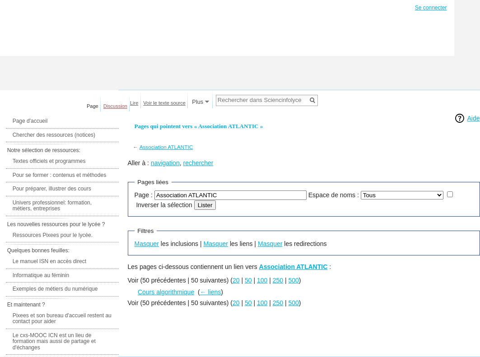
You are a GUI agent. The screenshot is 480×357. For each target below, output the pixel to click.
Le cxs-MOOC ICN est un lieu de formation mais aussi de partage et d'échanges (54, 341)
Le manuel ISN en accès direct (49, 261)
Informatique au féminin (41, 275)
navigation (165, 163)
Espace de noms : (333, 195)
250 (278, 280)
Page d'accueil (30, 121)
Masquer (147, 243)
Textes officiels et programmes (49, 161)
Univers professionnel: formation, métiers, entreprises (52, 205)
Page (92, 106)
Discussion (115, 106)
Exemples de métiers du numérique (55, 289)
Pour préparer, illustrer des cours (52, 188)
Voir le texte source (164, 103)
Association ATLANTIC (166, 147)
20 (236, 280)
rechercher (198, 163)
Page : (144, 195)
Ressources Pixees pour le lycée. (53, 235)
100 (262, 280)
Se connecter (431, 8)
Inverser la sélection (164, 205)
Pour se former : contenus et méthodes (59, 175)
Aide (473, 118)
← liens (210, 292)
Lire (134, 103)
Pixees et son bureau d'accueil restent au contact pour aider (62, 318)
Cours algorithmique (166, 292)
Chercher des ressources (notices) (54, 135)
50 (248, 280)
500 (294, 280)
